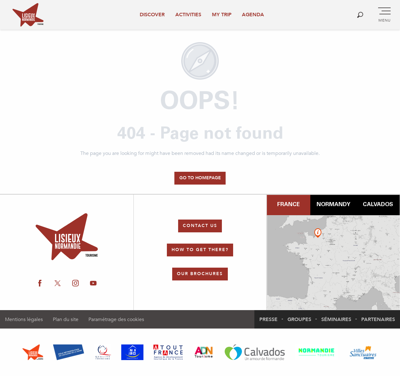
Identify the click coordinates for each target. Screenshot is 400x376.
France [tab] (288, 205)
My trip (222, 14)
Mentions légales (24, 319)
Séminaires (336, 319)
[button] (360, 14)
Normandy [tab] (333, 205)
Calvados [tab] (378, 205)
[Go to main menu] (384, 14)
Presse (268, 319)
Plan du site (65, 319)
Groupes (299, 319)
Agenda (253, 14)
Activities (188, 14)
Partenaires (378, 319)
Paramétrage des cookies (116, 319)
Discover (152, 14)
